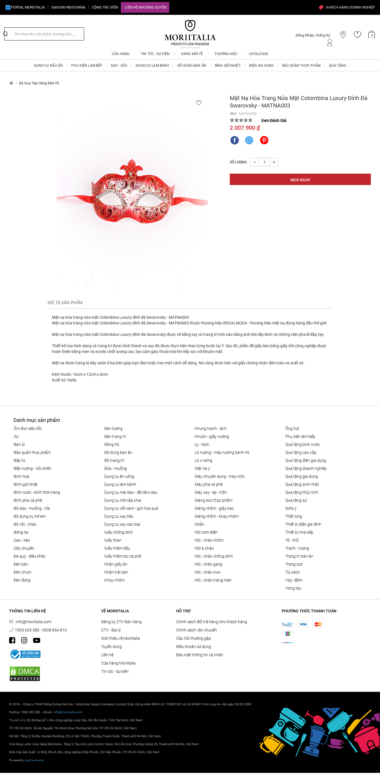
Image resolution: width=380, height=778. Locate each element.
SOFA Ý (290, 508)
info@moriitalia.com (33, 621)
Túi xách (292, 572)
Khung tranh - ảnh (211, 428)
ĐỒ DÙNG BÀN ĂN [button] (192, 66)
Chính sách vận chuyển (196, 630)
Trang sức (294, 564)
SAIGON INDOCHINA (68, 7)
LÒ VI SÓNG (203, 460)
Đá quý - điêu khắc (30, 556)
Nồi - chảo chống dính (214, 556)
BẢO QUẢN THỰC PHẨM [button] (301, 66)
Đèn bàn (21, 564)
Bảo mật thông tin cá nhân (199, 655)
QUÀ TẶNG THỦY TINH (301, 492)
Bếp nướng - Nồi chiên (32, 468)
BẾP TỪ (19, 460)
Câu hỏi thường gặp (193, 638)
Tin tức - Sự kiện (115, 671)
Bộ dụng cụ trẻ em (30, 516)
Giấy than (112, 540)
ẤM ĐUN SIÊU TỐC (28, 428)
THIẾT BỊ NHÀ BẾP (299, 532)
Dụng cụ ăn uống (119, 476)
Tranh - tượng (297, 548)
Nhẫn (199, 524)
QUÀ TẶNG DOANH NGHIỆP (306, 468)
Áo (16, 436)
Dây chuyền (24, 548)
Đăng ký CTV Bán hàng (121, 621)
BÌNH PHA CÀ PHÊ (28, 500)
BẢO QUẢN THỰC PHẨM (32, 452)
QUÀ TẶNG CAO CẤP (300, 452)
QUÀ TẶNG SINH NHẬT (302, 484)
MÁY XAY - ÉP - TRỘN (211, 492)
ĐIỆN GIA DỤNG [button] (261, 66)
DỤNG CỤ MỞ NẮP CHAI (122, 500)
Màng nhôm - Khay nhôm (217, 516)
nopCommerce (34, 760)
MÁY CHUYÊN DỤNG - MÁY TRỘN (220, 476)
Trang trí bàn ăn (299, 556)
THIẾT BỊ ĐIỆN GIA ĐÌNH (303, 524)
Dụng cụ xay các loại (122, 524)
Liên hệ (107, 655)
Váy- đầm (293, 580)
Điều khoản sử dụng (193, 646)
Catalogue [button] (258, 54)
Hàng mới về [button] (192, 54)
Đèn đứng (22, 580)
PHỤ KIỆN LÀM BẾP (300, 436)
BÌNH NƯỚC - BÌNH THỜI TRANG (37, 492)
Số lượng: (238, 162)
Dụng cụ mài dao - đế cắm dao (130, 492)
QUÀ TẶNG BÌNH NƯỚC (302, 444)
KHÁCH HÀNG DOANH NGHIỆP (346, 7)
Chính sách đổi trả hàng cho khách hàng (211, 621)
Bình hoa (21, 476)
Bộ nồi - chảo (25, 524)
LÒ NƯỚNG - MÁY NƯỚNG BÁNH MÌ (222, 452)
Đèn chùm (22, 572)
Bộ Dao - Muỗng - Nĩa (32, 508)
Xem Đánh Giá (273, 120)
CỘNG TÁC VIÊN (105, 7)
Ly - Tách (202, 444)
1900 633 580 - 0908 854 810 (41, 630)
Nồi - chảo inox (208, 572)
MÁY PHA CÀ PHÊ (209, 484)
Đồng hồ (111, 444)
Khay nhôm (114, 580)
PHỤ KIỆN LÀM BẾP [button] (86, 66)
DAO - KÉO (22, 540)
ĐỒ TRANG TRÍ (114, 460)
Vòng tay (293, 588)
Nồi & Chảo (204, 548)
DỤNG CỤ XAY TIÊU (118, 516)
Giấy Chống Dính (118, 532)
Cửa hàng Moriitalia (118, 663)
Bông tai (21, 532)
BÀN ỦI (19, 444)
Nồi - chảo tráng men (213, 580)
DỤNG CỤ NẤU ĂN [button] (48, 66)
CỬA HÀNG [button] (120, 54)
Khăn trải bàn (116, 572)
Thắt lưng (293, 516)
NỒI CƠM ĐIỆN (206, 532)
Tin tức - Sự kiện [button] (155, 54)
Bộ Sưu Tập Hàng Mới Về (39, 83)
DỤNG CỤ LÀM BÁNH (120, 484)
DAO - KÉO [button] (119, 66)
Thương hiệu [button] (225, 54)
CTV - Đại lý (111, 630)
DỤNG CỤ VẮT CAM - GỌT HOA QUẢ (131, 508)
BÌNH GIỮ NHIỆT (26, 484)
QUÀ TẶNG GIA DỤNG (301, 476)
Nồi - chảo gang (208, 564)
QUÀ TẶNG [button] (337, 66)
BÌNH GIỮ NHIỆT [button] (228, 66)
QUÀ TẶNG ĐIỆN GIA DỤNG (305, 460)
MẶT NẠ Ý (202, 468)
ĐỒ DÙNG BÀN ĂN (118, 452)
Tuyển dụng (111, 646)
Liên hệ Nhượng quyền (145, 7)
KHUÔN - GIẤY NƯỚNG (212, 436)
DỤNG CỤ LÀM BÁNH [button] (152, 66)
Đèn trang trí (115, 436)
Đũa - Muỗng (115, 468)
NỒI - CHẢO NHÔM (209, 540)
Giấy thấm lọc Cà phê (122, 556)
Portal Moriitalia (25, 7)
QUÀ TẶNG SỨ (296, 500)
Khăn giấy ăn (115, 564)
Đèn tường (113, 428)
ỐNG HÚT (292, 428)
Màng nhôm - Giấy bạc (214, 508)
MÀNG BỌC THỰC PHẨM (213, 500)
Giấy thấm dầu (117, 548)
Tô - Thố (291, 540)
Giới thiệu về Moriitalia (120, 638)
